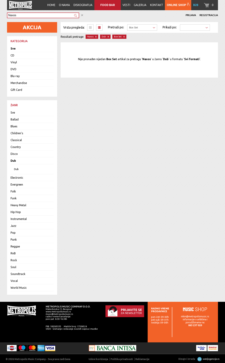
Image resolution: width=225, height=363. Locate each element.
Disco (14, 153)
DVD (13, 69)
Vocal (14, 280)
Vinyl (14, 62)
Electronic (17, 177)
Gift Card (16, 89)
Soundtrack (18, 274)
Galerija (140, 5)
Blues (14, 126)
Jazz (13, 225)
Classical (16, 140)
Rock (14, 260)
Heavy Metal (18, 205)
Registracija (209, 15)
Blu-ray (15, 76)
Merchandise (19, 82)
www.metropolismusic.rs (58, 311)
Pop (13, 232)
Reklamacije (142, 359)
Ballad (15, 119)
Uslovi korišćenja (98, 359)
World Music (19, 287)
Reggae (15, 246)
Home (51, 5)
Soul (13, 267)
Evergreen (17, 184)
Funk (14, 198)
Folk (13, 191)
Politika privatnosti (122, 359)
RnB (13, 253)
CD (12, 55)
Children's (17, 133)
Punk (14, 239)
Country (16, 147)
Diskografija (82, 5)
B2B (195, 5)
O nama (64, 5)
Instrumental (19, 218)
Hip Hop (16, 212)
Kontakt (156, 5)
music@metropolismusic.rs (59, 314)
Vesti (126, 5)
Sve (13, 48)
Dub (13, 160)
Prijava (191, 15)
